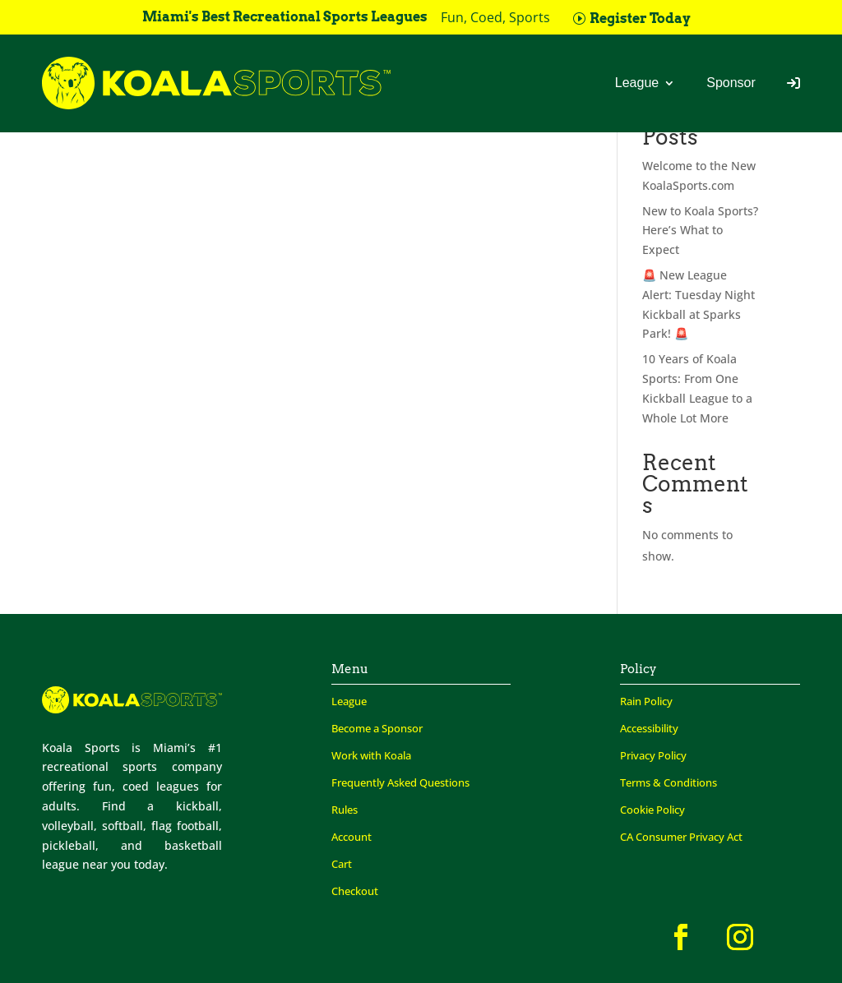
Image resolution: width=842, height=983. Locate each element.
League (637, 83)
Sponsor (731, 83)
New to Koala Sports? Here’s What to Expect (700, 230)
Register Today (640, 18)
